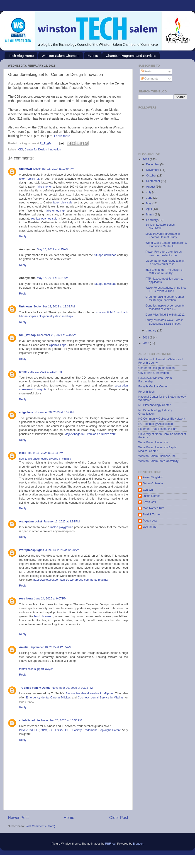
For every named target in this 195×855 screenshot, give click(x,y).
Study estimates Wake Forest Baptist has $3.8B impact (164, 322)
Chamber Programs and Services (131, 56)
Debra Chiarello (153, 483)
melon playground (61, 527)
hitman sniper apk (30, 316)
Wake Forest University (153, 442)
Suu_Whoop (27, 335)
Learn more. (62, 136)
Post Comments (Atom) (40, 826)
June (149, 197)
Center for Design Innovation (43, 149)
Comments (149, 78)
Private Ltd (26, 730)
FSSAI (59, 730)
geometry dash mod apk (57, 316)
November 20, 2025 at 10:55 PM (61, 720)
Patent (116, 730)
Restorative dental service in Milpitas (89, 693)
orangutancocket (30, 521)
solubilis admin (29, 720)
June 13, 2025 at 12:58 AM (62, 550)
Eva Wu (148, 489)
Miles (22, 452)
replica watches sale (44, 218)
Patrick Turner (152, 514)
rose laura (26, 598)
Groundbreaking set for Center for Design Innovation (164, 298)
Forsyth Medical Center (153, 386)
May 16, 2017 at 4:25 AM (52, 249)
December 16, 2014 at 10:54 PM (53, 168)
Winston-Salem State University (158, 461)
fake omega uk (55, 210)
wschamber (150, 526)
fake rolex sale (63, 202)
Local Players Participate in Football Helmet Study (162, 235)
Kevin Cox (149, 502)
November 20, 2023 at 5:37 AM (54, 412)
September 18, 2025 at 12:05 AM (50, 647)
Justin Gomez (151, 496)
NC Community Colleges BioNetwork (161, 418)
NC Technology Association (155, 423)
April (149, 208)
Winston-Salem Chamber (61, 56)
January (151, 330)
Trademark (90, 730)
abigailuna (26, 412)
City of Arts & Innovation (153, 372)
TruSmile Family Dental (35, 687)
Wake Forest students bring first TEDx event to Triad (165, 289)
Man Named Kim (153, 508)
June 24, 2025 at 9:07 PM (50, 598)
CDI (20, 149)
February (152, 220)
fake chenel (44, 186)
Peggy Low (150, 520)
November (153, 169)
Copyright (104, 730)
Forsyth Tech (146, 391)
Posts (146, 71)
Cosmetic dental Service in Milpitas (100, 697)
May (149, 203)
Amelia (23, 647)
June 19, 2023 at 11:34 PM (45, 371)
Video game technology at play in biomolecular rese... (164, 262)
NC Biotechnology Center (154, 405)
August (151, 186)
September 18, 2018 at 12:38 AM (54, 306)
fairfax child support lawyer (36, 669)
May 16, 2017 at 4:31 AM (52, 278)
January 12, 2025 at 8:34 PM (61, 521)
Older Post (118, 817)
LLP (36, 730)
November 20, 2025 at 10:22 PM (72, 687)
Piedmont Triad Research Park (157, 428)
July (149, 192)
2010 (146, 343)
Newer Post (18, 817)
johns (23, 371)
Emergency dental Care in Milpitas (48, 697)
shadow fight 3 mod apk (112, 312)
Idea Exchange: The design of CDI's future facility (164, 271)
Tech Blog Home (21, 56)
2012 (146, 159)
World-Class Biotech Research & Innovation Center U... (166, 244)
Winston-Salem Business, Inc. (157, 456)
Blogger (138, 843)
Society (76, 730)
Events (93, 56)
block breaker (43, 616)
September (153, 181)
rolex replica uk (29, 178)
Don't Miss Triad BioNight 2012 (165, 314)
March (150, 214)
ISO (51, 730)
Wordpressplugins (31, 550)
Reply (22, 236)
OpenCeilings (57, 345)
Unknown (25, 168)
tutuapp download (105, 255)
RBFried (110, 843)
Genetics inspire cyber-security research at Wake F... (164, 307)
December (153, 164)
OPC (44, 730)
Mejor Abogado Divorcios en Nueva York (89, 434)
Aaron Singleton (153, 477)
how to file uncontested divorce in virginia (45, 458)
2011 (146, 337)
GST (68, 730)
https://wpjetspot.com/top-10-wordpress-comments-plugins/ (70, 579)
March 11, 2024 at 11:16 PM (45, 452)
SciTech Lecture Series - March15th (160, 226)
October (151, 175)
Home (68, 817)
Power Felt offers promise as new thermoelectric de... (163, 253)
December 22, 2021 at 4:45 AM (56, 335)
